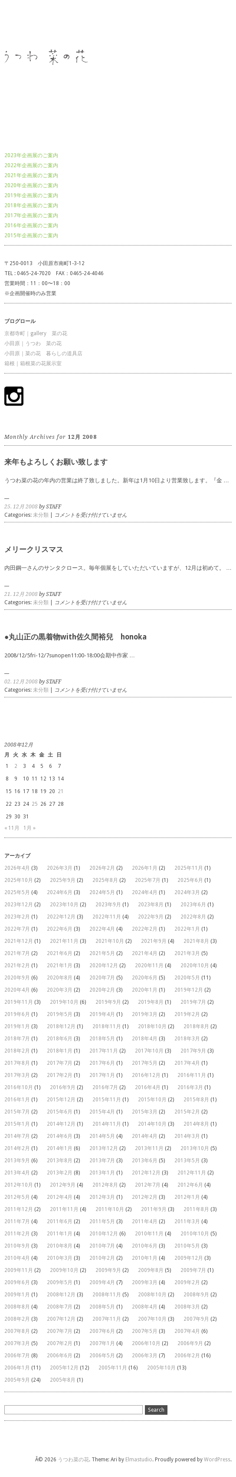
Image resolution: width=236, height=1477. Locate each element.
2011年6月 (59, 1221)
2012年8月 (105, 1185)
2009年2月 (187, 1282)
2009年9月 (108, 1270)
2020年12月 (103, 965)
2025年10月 (18, 880)
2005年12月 (64, 1368)
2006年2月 (187, 1356)
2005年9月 (17, 1380)
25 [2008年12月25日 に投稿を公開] (35, 804)
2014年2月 (17, 1148)
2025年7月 (148, 880)
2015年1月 (17, 1124)
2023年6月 (193, 905)
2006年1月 (17, 1368)
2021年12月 (18, 941)
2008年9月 (196, 1295)
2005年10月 (161, 1368)
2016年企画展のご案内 (31, 225)
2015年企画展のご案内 (31, 235)
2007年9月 (196, 1319)
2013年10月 (194, 1148)
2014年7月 (17, 1136)
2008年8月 (17, 1307)
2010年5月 (187, 1246)
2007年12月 (61, 1319)
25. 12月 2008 (21, 507)
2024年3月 (187, 892)
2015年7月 (17, 1112)
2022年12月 (61, 917)
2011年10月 (109, 1209)
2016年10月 (18, 1087)
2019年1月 (17, 1026)
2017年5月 (144, 1063)
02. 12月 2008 (21, 682)
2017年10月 (149, 1051)
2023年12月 (18, 905)
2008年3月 (187, 1307)
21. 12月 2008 (21, 594)
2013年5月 (187, 1160)
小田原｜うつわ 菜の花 (33, 343)
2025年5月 (17, 892)
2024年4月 (144, 892)
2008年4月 (144, 1307)
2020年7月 (102, 978)
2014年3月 (187, 1136)
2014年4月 (144, 1136)
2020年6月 (144, 978)
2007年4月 (187, 1331)
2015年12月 (61, 1100)
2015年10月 (152, 1100)
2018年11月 (106, 1026)
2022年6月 (59, 929)
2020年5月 (187, 978)
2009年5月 (59, 1282)
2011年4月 (144, 1221)
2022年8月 (193, 917)
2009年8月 (151, 1270)
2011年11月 (64, 1209)
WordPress (217, 1460)
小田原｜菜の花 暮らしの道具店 (43, 353)
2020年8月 (59, 978)
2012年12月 (146, 1173)
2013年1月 (102, 1173)
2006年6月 (59, 1356)
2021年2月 (17, 965)
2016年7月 (105, 1087)
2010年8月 (59, 1246)
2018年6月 (59, 1039)
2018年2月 (17, 1051)
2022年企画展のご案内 (31, 165)
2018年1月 (59, 1051)
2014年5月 (102, 1136)
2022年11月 (106, 917)
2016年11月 (191, 1075)
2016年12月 (146, 1075)
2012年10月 (18, 1185)
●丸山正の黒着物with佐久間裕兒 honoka (75, 637)
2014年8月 (196, 1124)
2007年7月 (59, 1331)
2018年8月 (196, 1026)
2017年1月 (102, 1075)
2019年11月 (18, 1002)
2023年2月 (17, 917)
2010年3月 (59, 1258)
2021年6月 (59, 953)
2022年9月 (151, 917)
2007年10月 (152, 1319)
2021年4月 (144, 953)
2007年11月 (106, 1319)
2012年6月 (190, 1185)
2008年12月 (61, 1295)
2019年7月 (193, 1002)
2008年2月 (17, 1319)
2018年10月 (152, 1026)
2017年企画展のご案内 (31, 215)
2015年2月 (187, 1112)
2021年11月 (64, 941)
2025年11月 (188, 868)
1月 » (29, 828)
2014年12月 (61, 1124)
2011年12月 (18, 1209)
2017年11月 (103, 1051)
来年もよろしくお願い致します (56, 462)
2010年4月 (17, 1258)
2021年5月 (102, 953)
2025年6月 (190, 880)
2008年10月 (152, 1295)
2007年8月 (17, 1331)
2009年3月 (144, 1282)
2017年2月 (59, 1075)
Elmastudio (138, 1460)
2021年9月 (154, 941)
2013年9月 (17, 1160)
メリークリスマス (33, 549)
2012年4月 (59, 1197)
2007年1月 (102, 1343)
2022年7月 (17, 929)
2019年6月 (17, 1014)
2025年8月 (105, 880)
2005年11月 (112, 1368)
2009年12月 (188, 1258)
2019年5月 (59, 1014)
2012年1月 (187, 1197)
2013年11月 (149, 1148)
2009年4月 (102, 1282)
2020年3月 (59, 990)
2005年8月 (62, 1380)
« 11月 (12, 828)
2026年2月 (102, 868)
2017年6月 (102, 1063)
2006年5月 (102, 1356)
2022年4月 (102, 929)
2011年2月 (17, 1234)
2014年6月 (59, 1136)
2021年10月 (109, 941)
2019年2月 (187, 1014)
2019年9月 (108, 1002)
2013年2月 (59, 1173)
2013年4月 (17, 1173)
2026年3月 (59, 868)
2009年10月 (64, 1270)
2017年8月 (17, 1063)
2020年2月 (102, 990)
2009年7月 (193, 1270)
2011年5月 (102, 1221)
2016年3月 (190, 1087)
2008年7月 (59, 1307)
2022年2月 (144, 929)
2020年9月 (17, 978)
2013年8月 (59, 1160)
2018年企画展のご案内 (31, 205)
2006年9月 (190, 1343)
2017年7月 (59, 1063)
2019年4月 (102, 1014)
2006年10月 (146, 1343)
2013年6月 (144, 1160)
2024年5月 (102, 892)
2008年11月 (106, 1295)
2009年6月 (17, 1282)
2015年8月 (196, 1100)
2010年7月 (102, 1246)
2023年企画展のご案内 (31, 155)
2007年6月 (102, 1331)
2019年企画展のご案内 (31, 195)
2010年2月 (102, 1258)
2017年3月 (17, 1075)
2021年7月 (17, 953)
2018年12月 (61, 1026)
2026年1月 (144, 868)
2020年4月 (17, 990)
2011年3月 (187, 1221)
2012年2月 (144, 1197)
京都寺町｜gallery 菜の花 (35, 333)
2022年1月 (187, 929)
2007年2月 (59, 1343)
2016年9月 (62, 1087)
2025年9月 (62, 880)
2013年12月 (103, 1148)
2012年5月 (17, 1197)
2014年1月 (59, 1148)
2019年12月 (188, 990)
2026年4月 (17, 868)
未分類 (41, 515)
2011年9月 (154, 1209)
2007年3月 (17, 1343)
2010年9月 (17, 1246)
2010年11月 (149, 1234)
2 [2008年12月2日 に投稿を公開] (15, 766)
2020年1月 (144, 990)
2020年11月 (149, 965)
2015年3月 (144, 1112)
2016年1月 (17, 1100)
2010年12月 (103, 1234)
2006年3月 (144, 1356)
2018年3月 (187, 1039)
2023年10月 (64, 905)
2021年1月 (59, 965)
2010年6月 (144, 1246)
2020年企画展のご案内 (31, 185)
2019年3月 (144, 1014)
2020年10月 (194, 965)
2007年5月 (144, 1331)
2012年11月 (191, 1173)
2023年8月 (151, 905)
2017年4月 (187, 1063)
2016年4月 (148, 1087)
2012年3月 (102, 1197)
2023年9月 (108, 905)
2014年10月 (152, 1124)
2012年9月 (62, 1185)
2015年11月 (106, 1100)
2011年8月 (196, 1209)
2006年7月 (17, 1356)
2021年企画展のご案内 (31, 175)
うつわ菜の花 (20, 23)
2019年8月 (151, 1002)
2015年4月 (102, 1112)
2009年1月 (17, 1295)
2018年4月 (144, 1039)
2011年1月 (59, 1234)
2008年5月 (102, 1307)
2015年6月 (59, 1112)
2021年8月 (196, 941)
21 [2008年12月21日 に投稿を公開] (61, 791)
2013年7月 (102, 1160)
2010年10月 (194, 1234)
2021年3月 (187, 953)
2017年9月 (193, 1051)
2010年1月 (144, 1258)
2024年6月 (59, 892)
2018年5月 (102, 1039)
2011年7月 (17, 1221)
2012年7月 (148, 1185)
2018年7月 (17, 1039)
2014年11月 (106, 1124)
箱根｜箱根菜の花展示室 (33, 363)
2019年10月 (64, 1002)
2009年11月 (18, 1270)
